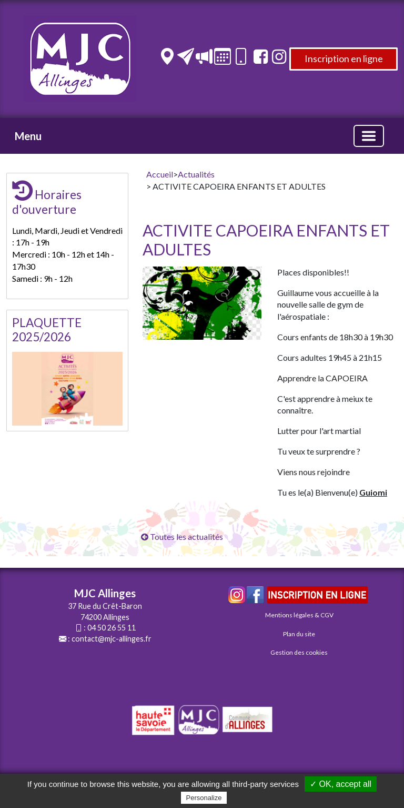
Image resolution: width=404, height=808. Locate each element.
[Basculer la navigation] (369, 136)
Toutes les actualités (182, 536)
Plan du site (299, 634)
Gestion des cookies (299, 652)
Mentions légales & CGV (299, 615)
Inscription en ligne (344, 58)
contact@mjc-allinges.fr (112, 638)
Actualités (196, 174)
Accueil (159, 174)
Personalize (204, 798)
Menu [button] (28, 136)
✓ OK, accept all (340, 784)
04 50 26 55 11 (111, 627)
